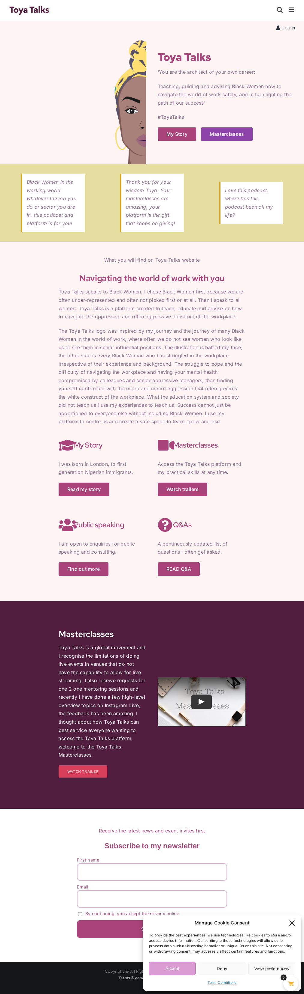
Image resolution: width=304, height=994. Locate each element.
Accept (172, 968)
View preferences (271, 968)
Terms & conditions (136, 977)
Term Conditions (222, 982)
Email (82, 886)
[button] (292, 923)
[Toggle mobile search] (280, 10)
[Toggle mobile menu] (292, 10)
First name (88, 859)
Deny (222, 968)
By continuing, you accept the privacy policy (128, 913)
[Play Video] (201, 702)
